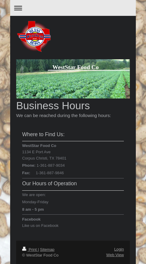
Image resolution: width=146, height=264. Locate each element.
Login (119, 249)
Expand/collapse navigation (73, 7)
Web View (115, 255)
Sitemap (47, 249)
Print (30, 249)
